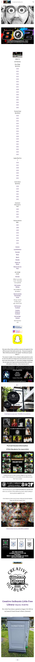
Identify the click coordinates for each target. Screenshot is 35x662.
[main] (17, 191)
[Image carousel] (17, 375)
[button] (1, 2)
